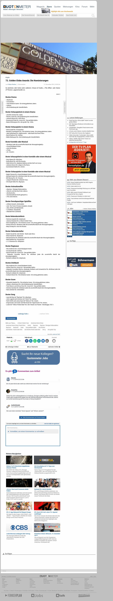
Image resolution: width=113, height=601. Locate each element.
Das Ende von (71, 15)
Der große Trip (52, 329)
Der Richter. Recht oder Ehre (32, 329)
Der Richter (42, 327)
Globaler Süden (57, 15)
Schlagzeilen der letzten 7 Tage (77, 142)
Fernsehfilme (60, 590)
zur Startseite (32, 347)
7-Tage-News (5, 584)
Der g (44, 329)
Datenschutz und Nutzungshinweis (88, 585)
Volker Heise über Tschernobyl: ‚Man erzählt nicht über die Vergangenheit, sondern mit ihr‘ (81, 135)
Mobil (3, 583)
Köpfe (31, 585)
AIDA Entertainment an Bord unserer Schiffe (77, 213)
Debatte (58, 580)
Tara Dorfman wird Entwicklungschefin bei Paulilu (80, 199)
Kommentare (11, 318)
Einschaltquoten (43, 590)
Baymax (35, 325)
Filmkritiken (25, 590)
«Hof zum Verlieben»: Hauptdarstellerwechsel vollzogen (81, 203)
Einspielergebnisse (75, 583)
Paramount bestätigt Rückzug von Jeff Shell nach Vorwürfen (81, 189)
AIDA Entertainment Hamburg (79, 223)
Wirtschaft (32, 583)
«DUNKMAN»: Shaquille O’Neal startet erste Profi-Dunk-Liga (81, 128)
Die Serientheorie (28, 15)
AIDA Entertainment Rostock (80, 233)
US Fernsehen (31, 590)
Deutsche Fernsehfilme (83, 590)
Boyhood (15, 327)
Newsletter (4, 581)
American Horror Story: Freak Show (15, 325)
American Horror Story (37, 323)
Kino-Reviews (60, 583)
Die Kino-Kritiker (74, 581)
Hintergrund (18, 580)
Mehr (92, 6)
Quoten (57, 6)
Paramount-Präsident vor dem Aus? (78, 196)
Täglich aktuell (46, 583)
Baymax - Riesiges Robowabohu (49, 325)
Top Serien (91, 590)
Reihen (17, 581)
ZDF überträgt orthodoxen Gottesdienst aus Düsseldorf (81, 124)
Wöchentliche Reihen (48, 580)
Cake (22, 327)
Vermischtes (32, 581)
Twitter (3, 587)
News (49, 6)
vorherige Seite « (23, 314)
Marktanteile (46, 581)
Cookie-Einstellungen (89, 587)
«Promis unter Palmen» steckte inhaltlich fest (81, 131)
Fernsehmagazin (18, 590)
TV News (37, 590)
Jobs (86, 581)
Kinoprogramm (74, 590)
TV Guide (49, 590)
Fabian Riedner (12, 84)
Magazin (40, 6)
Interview (18, 583)
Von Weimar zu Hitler (11, 15)
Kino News (6, 590)
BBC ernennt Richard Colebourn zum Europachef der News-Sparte (79, 193)
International (32, 584)
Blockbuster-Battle (75, 584)
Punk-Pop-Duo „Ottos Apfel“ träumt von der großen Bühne (81, 121)
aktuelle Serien (67, 590)
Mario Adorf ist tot (74, 186)
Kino (77, 6)
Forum (85, 6)
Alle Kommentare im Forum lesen (33, 417)
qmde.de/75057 (56, 334)
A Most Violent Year (23, 323)
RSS (3, 580)
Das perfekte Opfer (31, 327)
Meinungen (68, 6)
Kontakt (86, 583)
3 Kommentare (21, 84)
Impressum (87, 588)
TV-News (32, 580)
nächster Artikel (54, 347)
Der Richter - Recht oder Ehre (14, 329)
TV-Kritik (59, 581)
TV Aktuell (11, 590)
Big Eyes (8, 327)
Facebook (4, 585)
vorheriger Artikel (12, 347)
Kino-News (73, 580)
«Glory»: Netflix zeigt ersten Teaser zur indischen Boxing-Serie (79, 139)
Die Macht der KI (43, 15)
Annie (29, 325)
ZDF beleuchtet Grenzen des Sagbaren (79, 133)
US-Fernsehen (33, 587)
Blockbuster (54, 590)
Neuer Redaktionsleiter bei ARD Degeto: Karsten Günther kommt (80, 183)
